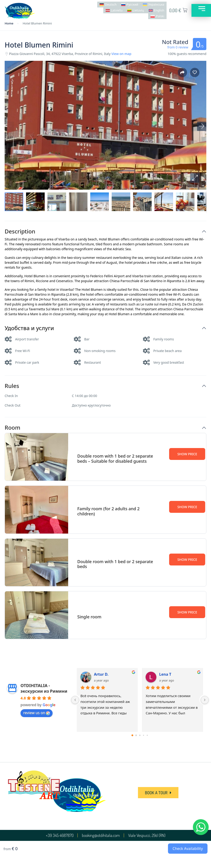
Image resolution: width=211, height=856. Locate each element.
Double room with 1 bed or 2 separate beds (115, 564)
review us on (36, 712)
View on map (121, 53)
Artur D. (101, 674)
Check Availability (188, 848)
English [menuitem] (159, 10)
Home (9, 23)
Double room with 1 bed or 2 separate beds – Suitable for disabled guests (115, 458)
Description (20, 231)
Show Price (187, 454)
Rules (12, 386)
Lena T (165, 674)
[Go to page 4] (147, 735)
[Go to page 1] (136, 735)
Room (12, 427)
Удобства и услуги (29, 328)
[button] (194, 178)
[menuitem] (108, 4)
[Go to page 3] (143, 735)
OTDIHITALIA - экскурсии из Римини (43, 688)
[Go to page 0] (133, 735)
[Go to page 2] (140, 735)
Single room (89, 617)
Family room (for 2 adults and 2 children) (108, 511)
